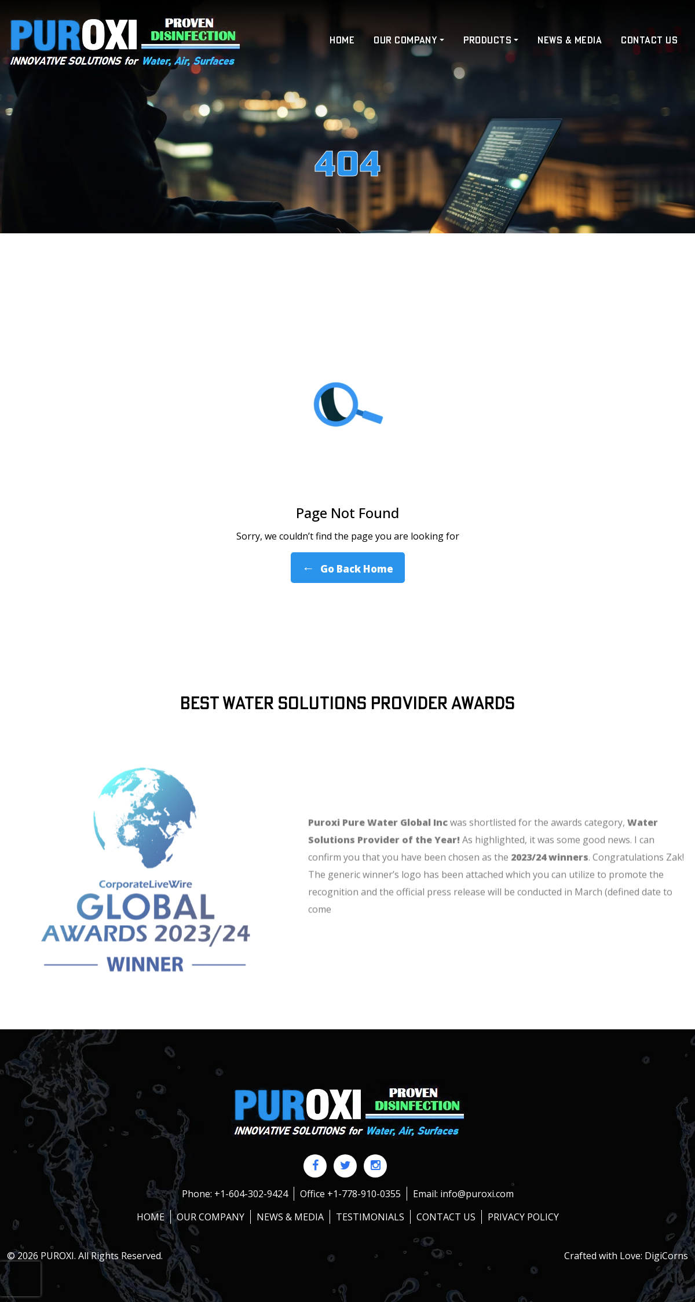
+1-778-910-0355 (364, 1193)
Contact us (445, 1217)
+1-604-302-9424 (251, 1193)
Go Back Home (347, 567)
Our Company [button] (405, 40)
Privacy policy (523, 1217)
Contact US (649, 40)
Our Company (210, 1217)
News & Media (569, 40)
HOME (342, 40)
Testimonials (370, 1217)
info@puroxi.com (477, 1193)
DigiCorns (666, 1255)
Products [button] (487, 40)
